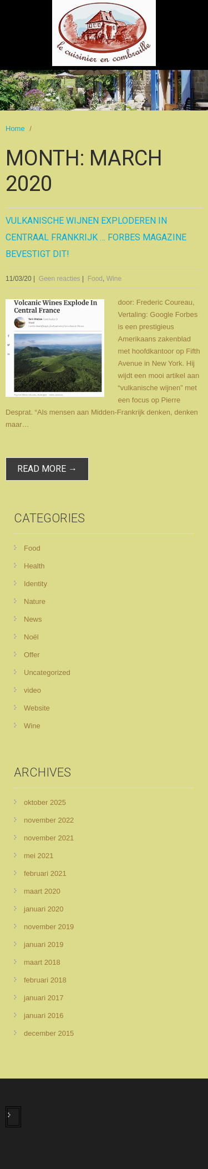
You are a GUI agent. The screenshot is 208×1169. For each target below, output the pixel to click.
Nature (34, 601)
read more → (47, 468)
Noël (31, 637)
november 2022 (49, 820)
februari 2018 (45, 980)
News (33, 619)
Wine (113, 279)
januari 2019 (44, 944)
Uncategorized (47, 672)
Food (95, 279)
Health (34, 566)
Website (37, 708)
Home (15, 128)
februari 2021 (45, 873)
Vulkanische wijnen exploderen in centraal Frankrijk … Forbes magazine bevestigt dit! (96, 237)
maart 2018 (42, 962)
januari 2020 (44, 909)
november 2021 (49, 838)
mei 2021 (38, 855)
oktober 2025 (45, 802)
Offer (32, 655)
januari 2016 (44, 1015)
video (32, 690)
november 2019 (49, 927)
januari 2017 (44, 998)
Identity (35, 584)
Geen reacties (59, 279)
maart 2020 (42, 891)
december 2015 (49, 1033)
